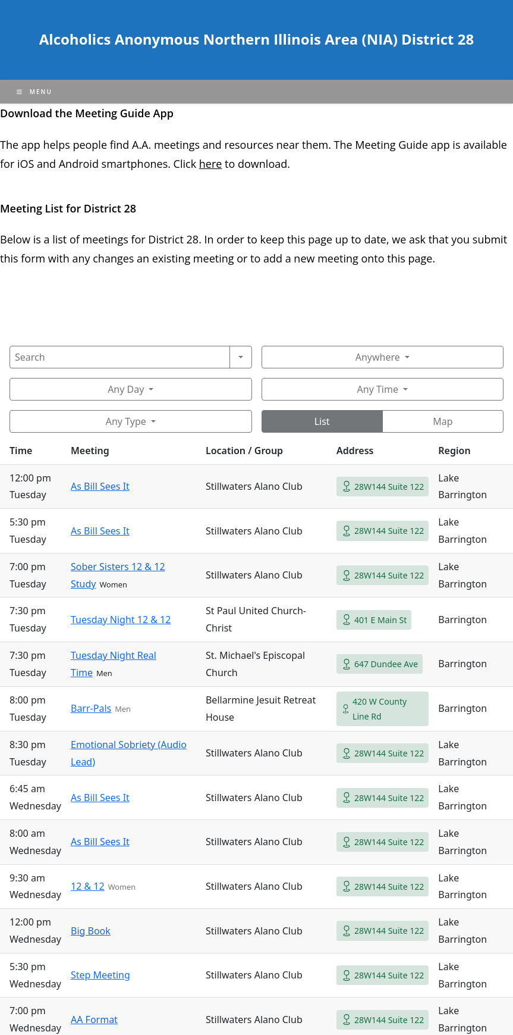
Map (442, 421)
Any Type (126, 421)
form (34, 258)
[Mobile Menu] (34, 91)
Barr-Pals (91, 708)
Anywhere (377, 357)
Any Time (377, 389)
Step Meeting (100, 974)
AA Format (94, 1019)
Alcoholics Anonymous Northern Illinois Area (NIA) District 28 (256, 39)
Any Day (126, 389)
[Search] (120, 357)
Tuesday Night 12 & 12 (121, 619)
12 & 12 (88, 886)
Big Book (91, 930)
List (322, 421)
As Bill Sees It (100, 486)
